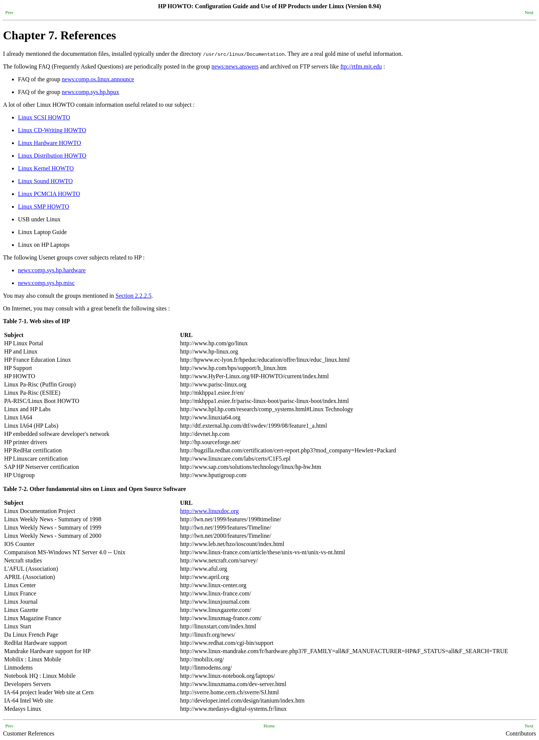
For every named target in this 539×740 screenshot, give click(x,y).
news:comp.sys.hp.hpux (90, 92)
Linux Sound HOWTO (45, 181)
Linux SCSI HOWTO (44, 117)
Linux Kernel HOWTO (46, 168)
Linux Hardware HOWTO (49, 143)
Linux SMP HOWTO (43, 206)
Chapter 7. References (59, 35)
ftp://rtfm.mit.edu (361, 66)
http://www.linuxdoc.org (209, 511)
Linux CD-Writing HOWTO (52, 130)
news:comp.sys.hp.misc (46, 283)
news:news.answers (235, 66)
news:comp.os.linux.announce (98, 79)
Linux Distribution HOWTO (52, 155)
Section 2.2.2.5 (134, 295)
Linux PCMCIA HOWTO (49, 194)
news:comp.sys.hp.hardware (52, 270)
